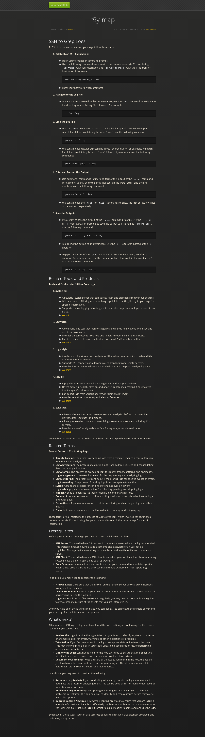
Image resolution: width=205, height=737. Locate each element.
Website (66, 314)
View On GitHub (59, 5)
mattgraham (151, 29)
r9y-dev (71, 29)
